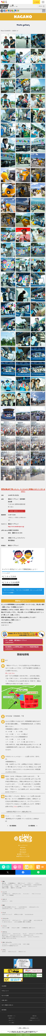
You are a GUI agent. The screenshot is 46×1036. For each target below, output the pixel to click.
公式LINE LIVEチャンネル (7, 908)
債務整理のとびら (34, 1018)
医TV (12, 886)
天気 (3, 895)
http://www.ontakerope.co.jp (16, 526)
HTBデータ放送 (26, 944)
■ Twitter (23, 847)
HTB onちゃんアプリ (6, 933)
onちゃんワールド (16, 933)
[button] (43, 2)
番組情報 (37, 2)
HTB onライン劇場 (15, 927)
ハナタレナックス (18, 884)
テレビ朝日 (11, 1022)
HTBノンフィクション (36, 893)
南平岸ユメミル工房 (18, 914)
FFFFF (11, 901)
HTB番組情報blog (11, 883)
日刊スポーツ (12, 1020)
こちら (15, 806)
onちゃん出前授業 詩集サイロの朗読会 (22, 921)
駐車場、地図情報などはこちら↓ (16, 511)
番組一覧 (4, 883)
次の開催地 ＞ (33, 825)
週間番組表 (40, 6)
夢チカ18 (24, 886)
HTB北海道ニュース (6, 893)
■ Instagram (23, 852)
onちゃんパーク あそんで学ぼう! (36, 933)
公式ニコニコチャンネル (19, 908)
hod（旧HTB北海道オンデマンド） (9, 907)
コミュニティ (4, 944)
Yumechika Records (29, 914)
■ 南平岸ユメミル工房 (23, 856)
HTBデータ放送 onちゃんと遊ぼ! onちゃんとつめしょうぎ (14, 936)
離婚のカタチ (12, 1018)
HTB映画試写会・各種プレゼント (28, 927)
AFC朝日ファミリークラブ (34, 1020)
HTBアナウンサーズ (6, 920)
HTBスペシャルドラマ (32, 886)
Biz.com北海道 (5, 886)
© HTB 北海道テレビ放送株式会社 (23, 1035)
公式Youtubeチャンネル (34, 907)
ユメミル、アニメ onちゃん (33, 936)
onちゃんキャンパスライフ (15, 935)
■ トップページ (23, 845)
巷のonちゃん (5, 935)
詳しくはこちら (10, 673)
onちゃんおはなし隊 (38, 920)
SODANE (4, 951)
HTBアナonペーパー (17, 920)
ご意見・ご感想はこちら (23, 1028)
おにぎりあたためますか (7, 884)
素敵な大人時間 (5, 887)
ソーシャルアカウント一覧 (15, 944)
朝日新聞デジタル (12, 1015)
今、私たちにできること (7, 921)
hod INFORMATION (23, 907)
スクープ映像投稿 (9, 895)
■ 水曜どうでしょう (23, 854)
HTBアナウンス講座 (27, 920)
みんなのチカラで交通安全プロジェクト (10, 945)
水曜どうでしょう (21, 883)
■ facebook (23, 849)
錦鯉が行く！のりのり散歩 (16, 887)
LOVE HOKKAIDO (27, 884)
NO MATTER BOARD (38, 884)
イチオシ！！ (30, 883)
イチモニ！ (37, 883)
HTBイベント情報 (5, 927)
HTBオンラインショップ (7, 914)
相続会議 (34, 1015)
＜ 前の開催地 (11, 825)
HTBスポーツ (4, 901)
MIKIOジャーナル (22, 951)
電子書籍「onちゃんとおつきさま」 (9, 938)
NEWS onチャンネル (17, 893)
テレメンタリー (26, 893)
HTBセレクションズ (12, 951)
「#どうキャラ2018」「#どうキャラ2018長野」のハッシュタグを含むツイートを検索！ (22, 591)
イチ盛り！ (17, 886)
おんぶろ (24, 933)
